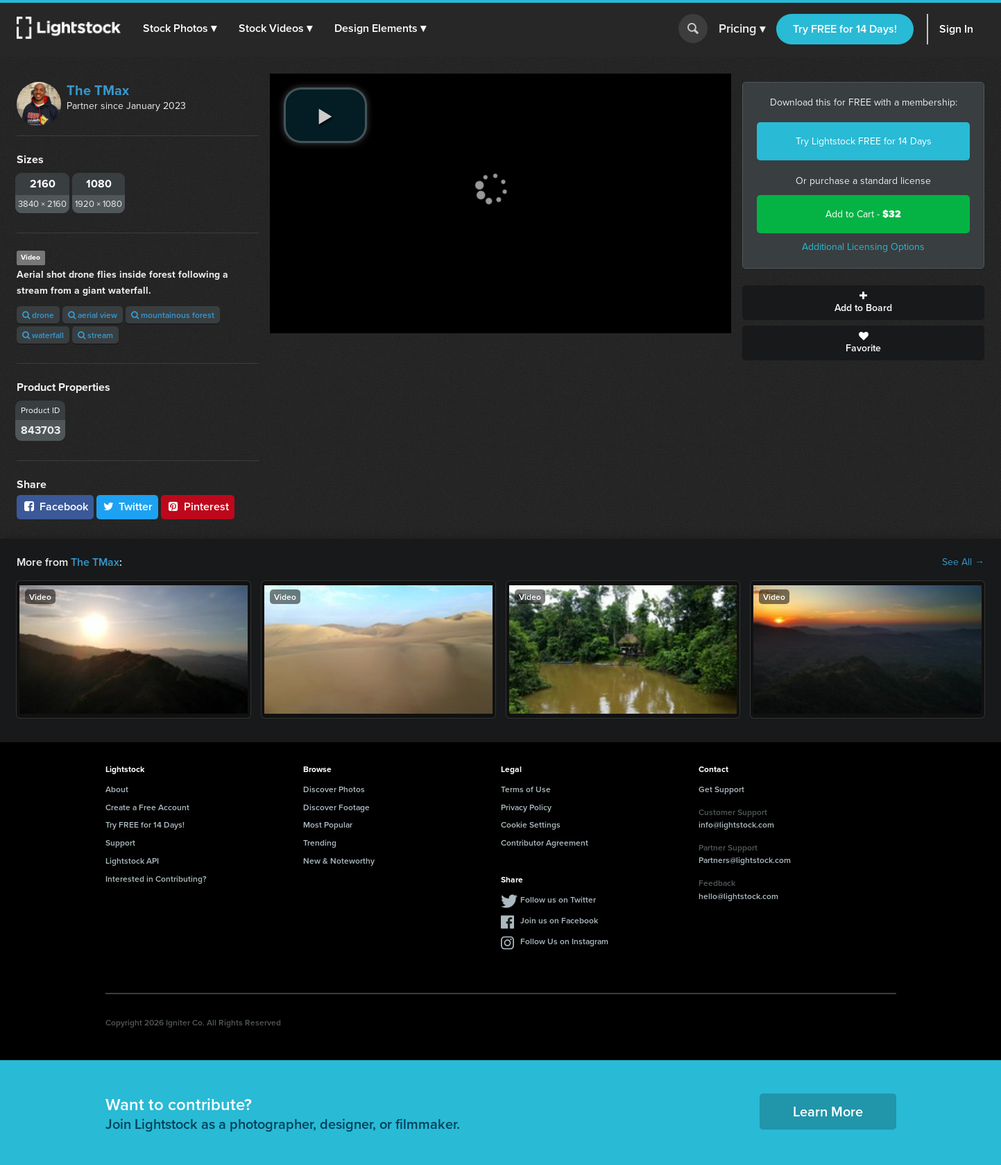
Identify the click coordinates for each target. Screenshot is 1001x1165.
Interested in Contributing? (156, 879)
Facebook (55, 506)
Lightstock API (132, 860)
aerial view (92, 315)
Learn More (828, 1111)
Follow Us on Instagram (564, 941)
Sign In (956, 29)
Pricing (742, 29)
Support (120, 842)
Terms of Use (526, 789)
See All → (963, 562)
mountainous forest (172, 315)
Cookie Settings (531, 824)
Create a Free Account (147, 807)
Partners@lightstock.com (745, 860)
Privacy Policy (526, 807)
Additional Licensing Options (863, 247)
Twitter (127, 506)
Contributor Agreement (544, 842)
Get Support (721, 789)
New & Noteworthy (339, 860)
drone (38, 315)
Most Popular (327, 824)
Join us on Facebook (559, 920)
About (116, 789)
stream (95, 335)
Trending (319, 842)
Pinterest (197, 506)
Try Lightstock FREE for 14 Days (864, 141)
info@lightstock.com (736, 824)
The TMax (98, 90)
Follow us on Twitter (558, 899)
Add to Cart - (863, 214)
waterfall (43, 335)
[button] (179, 28)
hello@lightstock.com (738, 896)
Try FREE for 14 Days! (845, 29)
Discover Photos (334, 789)
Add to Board (863, 303)
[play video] (325, 115)
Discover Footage (336, 807)
